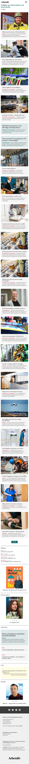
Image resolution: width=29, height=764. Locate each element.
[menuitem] (7, 2)
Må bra (2, 550)
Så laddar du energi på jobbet (7, 551)
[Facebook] (9, 710)
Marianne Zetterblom (7, 733)
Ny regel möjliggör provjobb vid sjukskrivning (10, 561)
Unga (2, 553)
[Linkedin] (16, 710)
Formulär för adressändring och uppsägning (12, 725)
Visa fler (14, 542)
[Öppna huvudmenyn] (26, 2)
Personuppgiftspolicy (7, 745)
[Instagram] (13, 710)
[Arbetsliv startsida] (14, 758)
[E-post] (20, 710)
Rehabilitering (3, 560)
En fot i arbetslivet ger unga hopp (8, 555)
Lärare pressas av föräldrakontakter (8, 558)
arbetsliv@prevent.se (7, 723)
